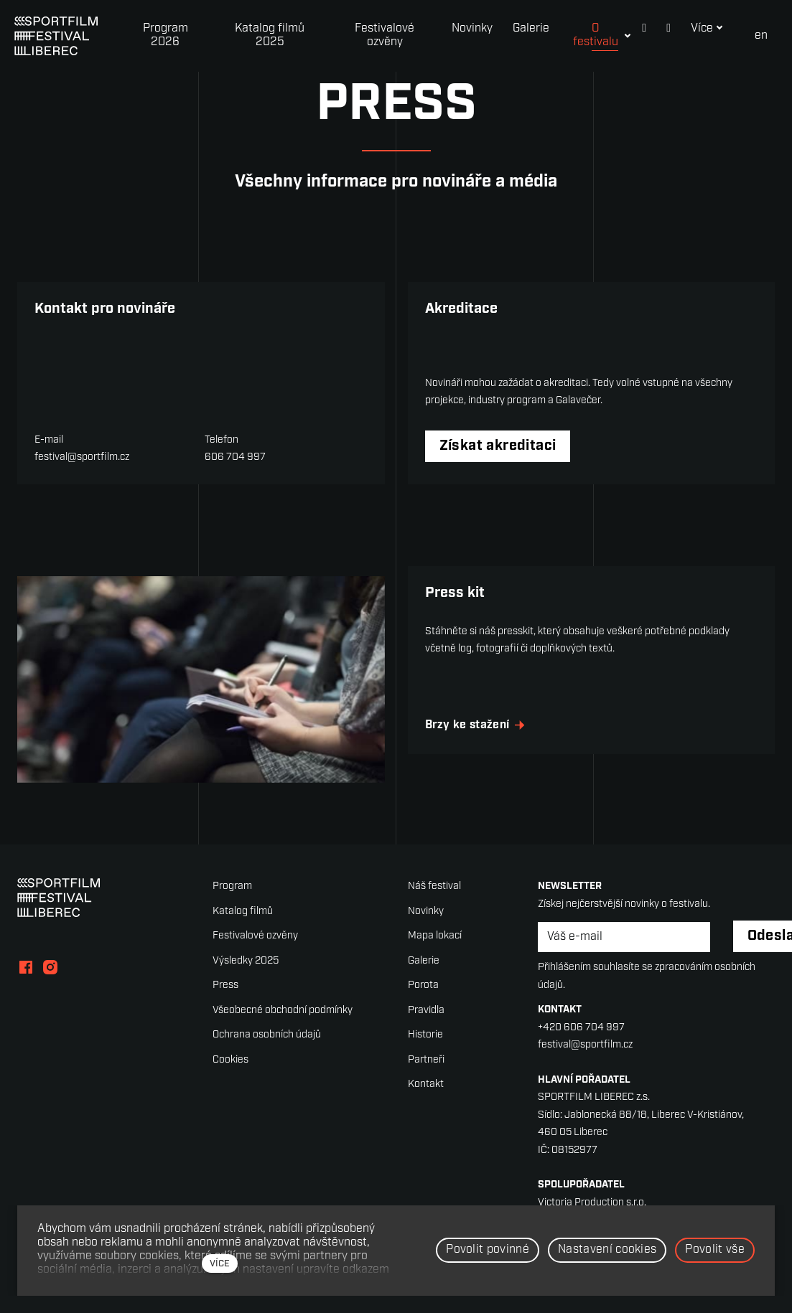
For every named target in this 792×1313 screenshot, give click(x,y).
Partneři (426, 1074)
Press (225, 1000)
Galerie (423, 975)
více (220, 1264)
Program (232, 901)
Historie (425, 1050)
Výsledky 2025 (246, 975)
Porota (423, 1000)
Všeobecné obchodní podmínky (283, 1025)
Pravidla (426, 1025)
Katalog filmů (243, 926)
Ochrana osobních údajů (267, 1050)
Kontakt (426, 1099)
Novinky (426, 926)
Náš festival (434, 901)
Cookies (230, 1074)
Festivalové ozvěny (255, 951)
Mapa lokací (435, 951)
